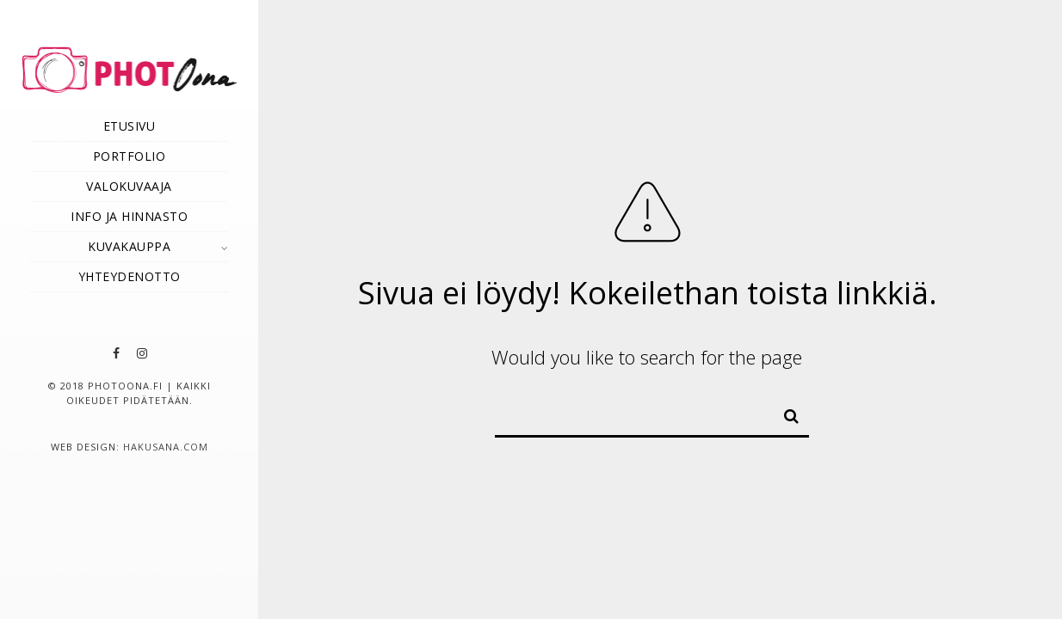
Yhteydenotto (129, 276)
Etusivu (129, 126)
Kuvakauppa (129, 246)
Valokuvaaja (129, 186)
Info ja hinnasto (129, 216)
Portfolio (129, 156)
